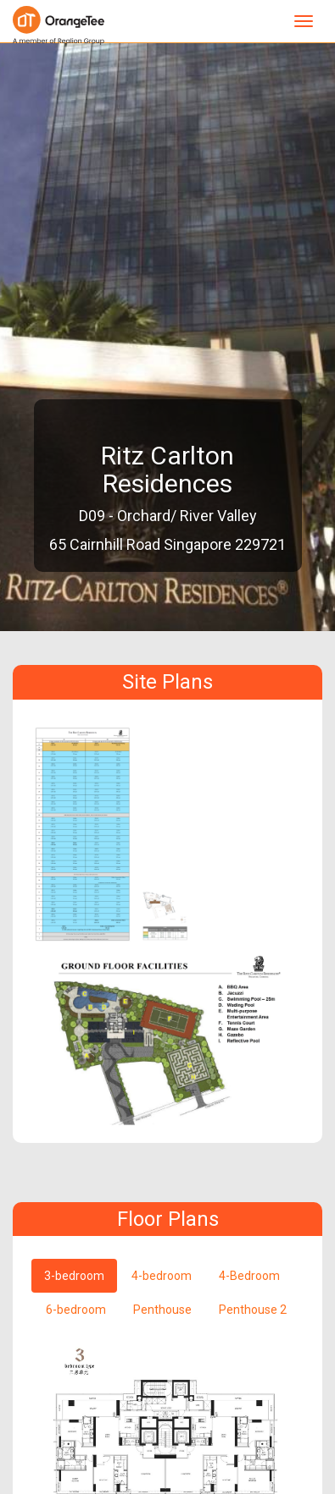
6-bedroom (76, 1309)
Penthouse (162, 1309)
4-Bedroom (249, 1276)
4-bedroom (161, 1276)
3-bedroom (74, 1276)
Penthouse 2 (253, 1309)
